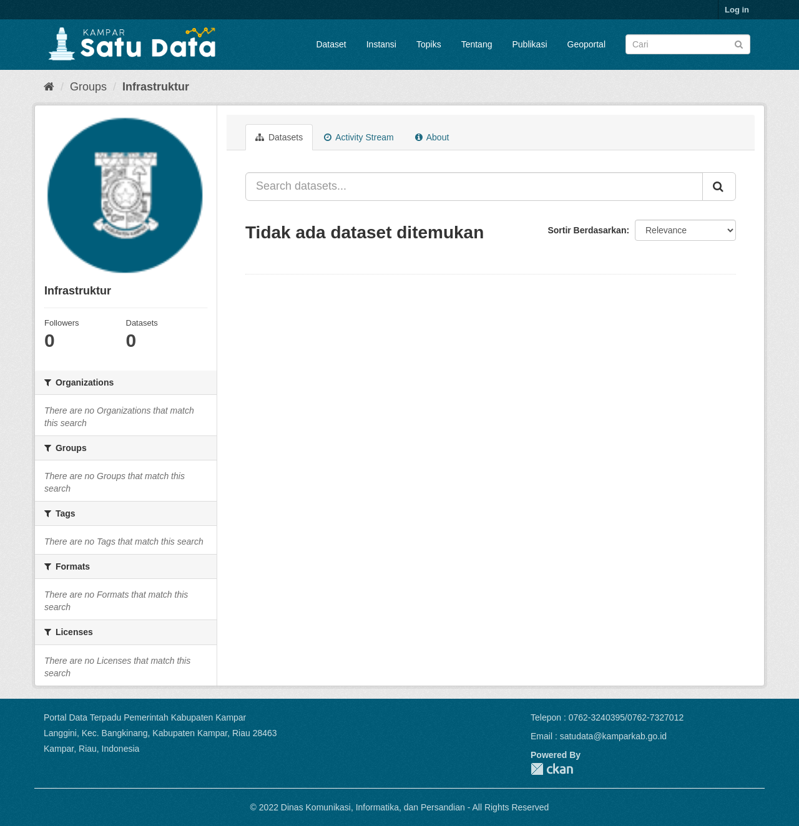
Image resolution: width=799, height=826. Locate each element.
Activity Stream (358, 137)
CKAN (552, 768)
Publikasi (529, 44)
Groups (88, 86)
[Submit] (738, 43)
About (432, 137)
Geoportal (586, 44)
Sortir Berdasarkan (586, 230)
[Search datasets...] (474, 186)
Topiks (428, 44)
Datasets (279, 137)
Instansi (381, 44)
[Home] (49, 86)
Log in (737, 9)
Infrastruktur (155, 86)
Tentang (477, 44)
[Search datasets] (687, 44)
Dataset (331, 44)
